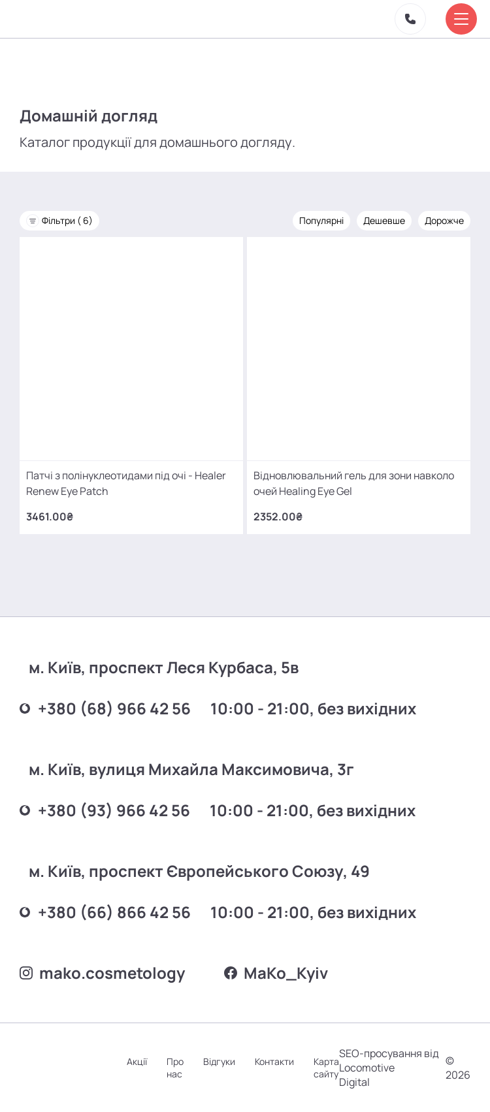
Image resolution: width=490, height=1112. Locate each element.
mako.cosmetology (102, 972)
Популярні (321, 220)
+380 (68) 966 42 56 (105, 708)
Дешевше (384, 220)
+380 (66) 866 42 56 (105, 912)
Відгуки (219, 1061)
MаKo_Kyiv (276, 972)
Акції (137, 1061)
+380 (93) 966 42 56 (105, 810)
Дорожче (444, 220)
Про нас (175, 1067)
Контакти (274, 1061)
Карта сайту (326, 1067)
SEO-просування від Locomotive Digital (389, 1067)
